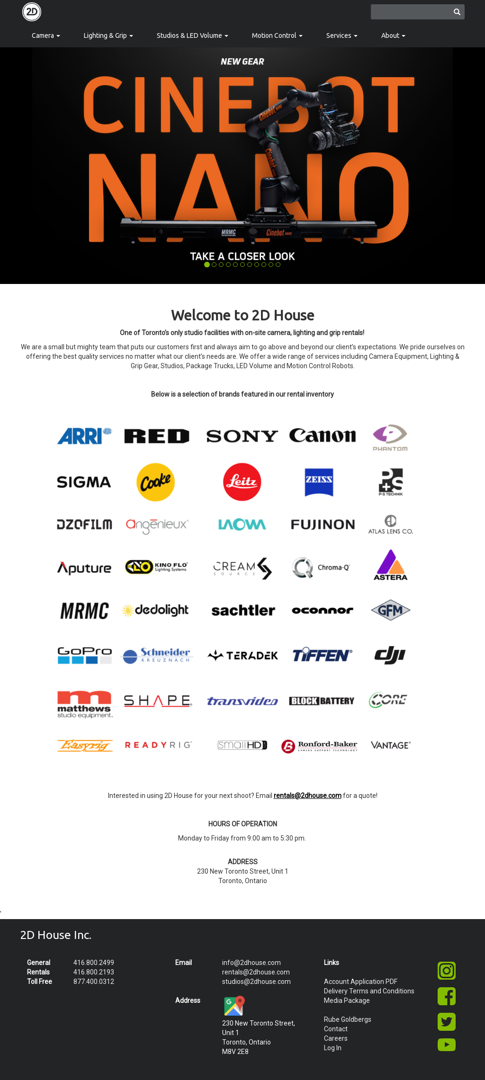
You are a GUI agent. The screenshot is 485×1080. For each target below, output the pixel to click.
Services (342, 35)
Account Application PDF (360, 981)
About (393, 35)
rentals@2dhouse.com (256, 972)
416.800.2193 (93, 972)
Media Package (347, 1000)
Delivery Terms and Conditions (369, 991)
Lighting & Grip (108, 35)
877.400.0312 (93, 981)
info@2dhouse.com (251, 962)
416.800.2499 (93, 962)
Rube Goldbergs (347, 1019)
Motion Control (277, 35)
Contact (336, 1029)
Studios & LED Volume (192, 35)
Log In (332, 1048)
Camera (46, 35)
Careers (336, 1038)
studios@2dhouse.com (256, 981)
